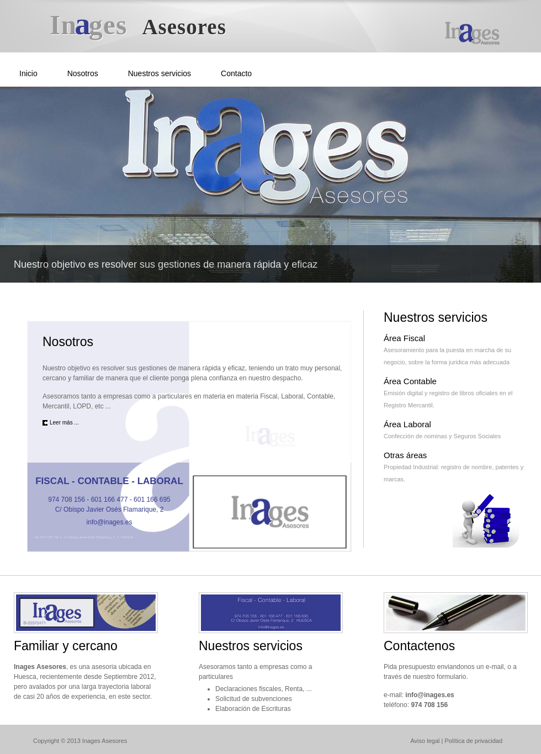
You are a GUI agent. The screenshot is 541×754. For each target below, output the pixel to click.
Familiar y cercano (66, 646)
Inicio (28, 73)
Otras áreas (405, 455)
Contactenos (419, 646)
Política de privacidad (473, 740)
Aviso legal (424, 740)
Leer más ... (64, 423)
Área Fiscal (404, 338)
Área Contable (410, 381)
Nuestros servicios (159, 73)
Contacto (236, 73)
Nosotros (82, 73)
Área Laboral (407, 424)
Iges (138, 24)
